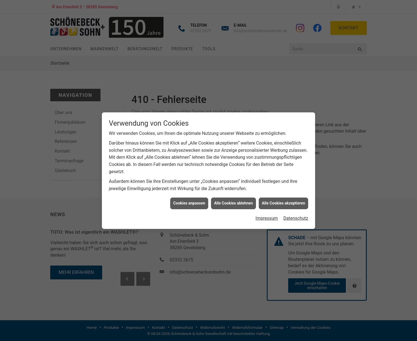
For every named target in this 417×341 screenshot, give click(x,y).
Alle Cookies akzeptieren (283, 201)
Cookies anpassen (189, 201)
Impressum (266, 216)
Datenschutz (295, 216)
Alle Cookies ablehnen (233, 201)
